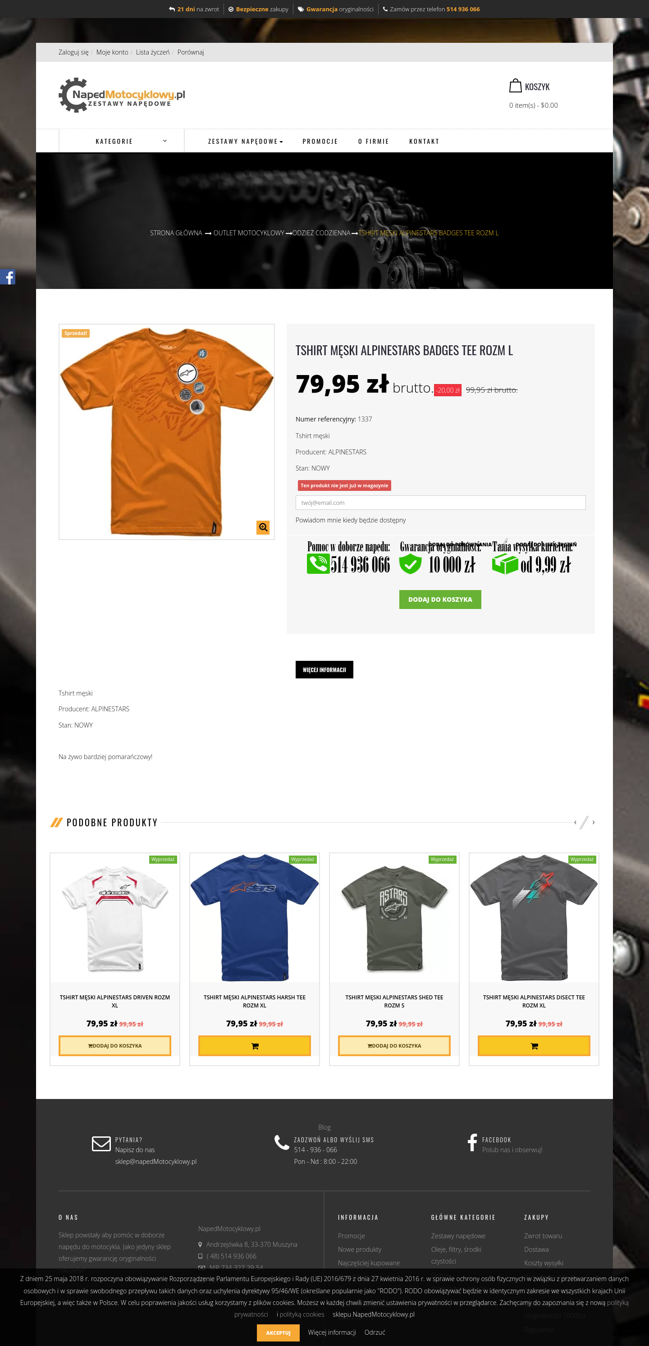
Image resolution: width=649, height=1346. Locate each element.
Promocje (351, 1236)
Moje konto (112, 52)
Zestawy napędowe (458, 1236)
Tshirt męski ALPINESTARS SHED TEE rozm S (394, 1001)
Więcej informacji (324, 669)
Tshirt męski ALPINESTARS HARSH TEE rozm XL (255, 1001)
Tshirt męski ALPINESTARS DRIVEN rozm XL (115, 1001)
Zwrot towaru (543, 1236)
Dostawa (536, 1249)
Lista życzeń (153, 52)
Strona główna (176, 233)
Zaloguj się (74, 52)
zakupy (258, 9)
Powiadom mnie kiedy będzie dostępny (351, 520)
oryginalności (336, 9)
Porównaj (191, 52)
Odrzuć (375, 1332)
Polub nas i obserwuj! (512, 1149)
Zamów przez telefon (431, 9)
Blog (324, 1127)
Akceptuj (278, 1332)
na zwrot (194, 9)
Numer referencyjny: (326, 419)
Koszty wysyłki (543, 1263)
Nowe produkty (359, 1249)
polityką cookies (301, 1314)
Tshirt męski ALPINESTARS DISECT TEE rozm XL (534, 1001)
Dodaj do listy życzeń (546, 543)
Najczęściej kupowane (369, 1263)
